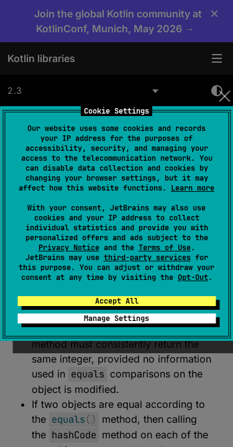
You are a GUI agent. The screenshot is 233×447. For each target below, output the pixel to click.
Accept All (117, 301)
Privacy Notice (69, 248)
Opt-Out (193, 277)
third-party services (147, 258)
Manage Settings (116, 318)
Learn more (192, 188)
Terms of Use (165, 248)
